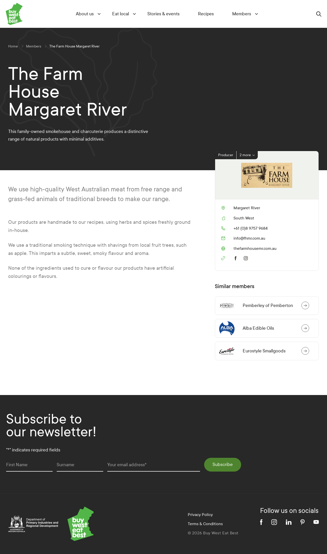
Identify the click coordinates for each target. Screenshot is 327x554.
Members (241, 14)
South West (243, 218)
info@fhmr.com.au (243, 238)
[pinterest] (302, 522)
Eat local (120, 14)
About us (85, 14)
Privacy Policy (200, 514)
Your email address (127, 464)
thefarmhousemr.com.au (248, 248)
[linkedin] (288, 522)
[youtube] (316, 522)
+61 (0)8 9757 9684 (244, 228)
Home (13, 46)
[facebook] (235, 258)
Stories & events (163, 14)
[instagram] (247, 258)
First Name (17, 464)
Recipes (206, 14)
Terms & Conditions (205, 523)
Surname (65, 464)
